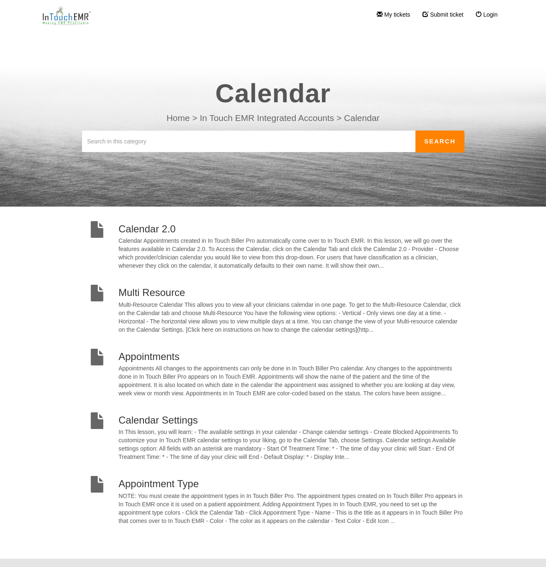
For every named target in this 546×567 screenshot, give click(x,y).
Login (486, 14)
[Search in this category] (249, 141)
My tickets (393, 14)
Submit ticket (442, 14)
